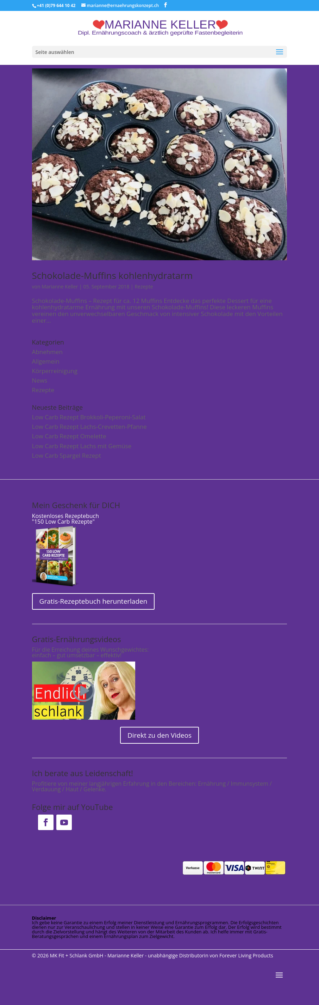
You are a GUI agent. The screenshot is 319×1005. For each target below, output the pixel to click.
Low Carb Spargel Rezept (66, 455)
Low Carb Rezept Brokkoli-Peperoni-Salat (89, 417)
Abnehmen (47, 352)
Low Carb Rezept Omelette (69, 436)
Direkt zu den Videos (159, 735)
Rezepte (144, 286)
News (40, 380)
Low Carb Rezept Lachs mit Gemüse (82, 446)
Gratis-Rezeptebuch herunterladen (93, 601)
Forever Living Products (246, 955)
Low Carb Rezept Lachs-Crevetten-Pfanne (89, 426)
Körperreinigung (54, 371)
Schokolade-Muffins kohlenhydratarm (112, 275)
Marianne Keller (60, 286)
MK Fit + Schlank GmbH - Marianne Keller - (98, 955)
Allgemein (46, 361)
